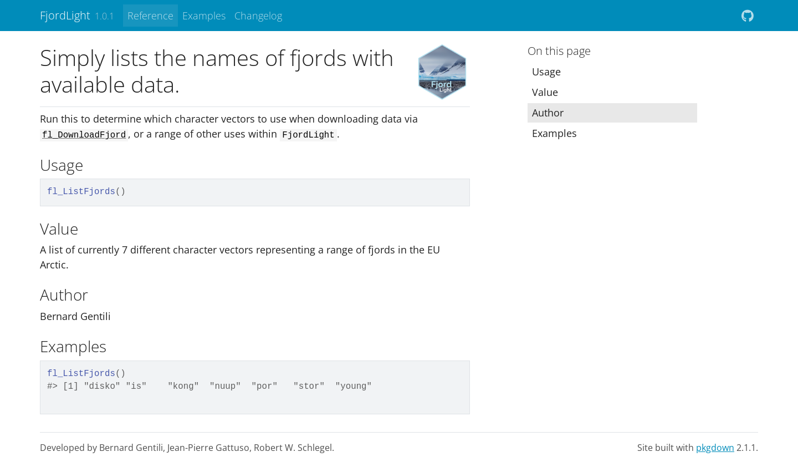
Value (545, 92)
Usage (546, 71)
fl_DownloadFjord (84, 135)
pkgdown (715, 447)
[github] (747, 15)
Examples (204, 15)
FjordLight (65, 15)
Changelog (258, 15)
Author (548, 112)
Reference (150, 15)
